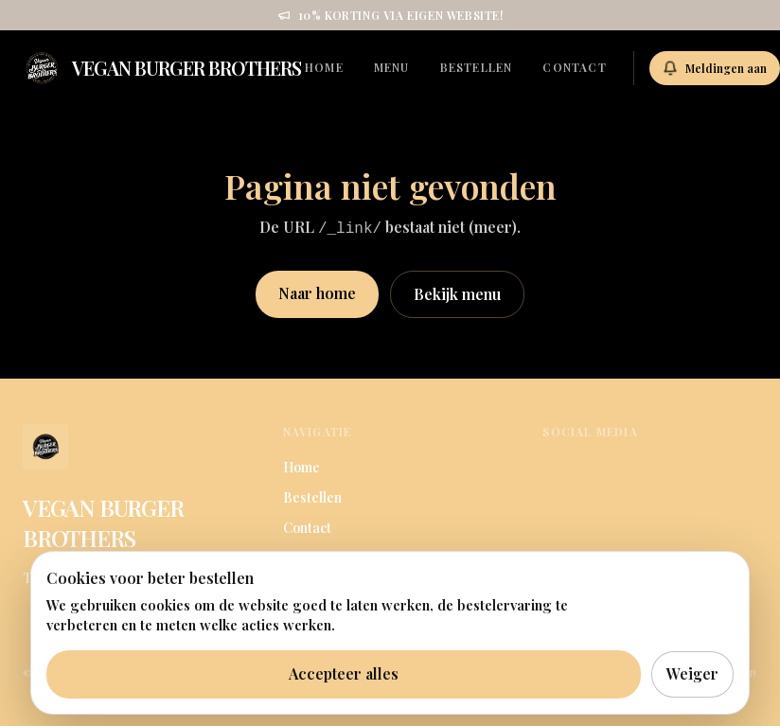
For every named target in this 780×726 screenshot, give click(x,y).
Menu (392, 67)
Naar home (317, 293)
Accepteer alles (344, 673)
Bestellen (476, 67)
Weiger (692, 673)
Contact (574, 67)
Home (324, 67)
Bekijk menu (457, 294)
